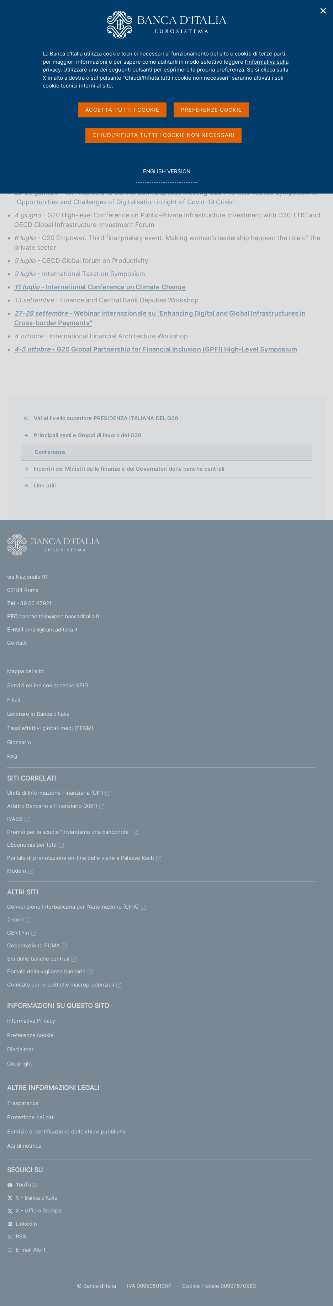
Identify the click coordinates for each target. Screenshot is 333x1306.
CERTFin (18, 932)
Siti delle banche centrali (38, 958)
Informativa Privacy (31, 1020)
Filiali (13, 699)
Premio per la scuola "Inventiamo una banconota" (69, 832)
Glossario (19, 742)
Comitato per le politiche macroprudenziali (60, 984)
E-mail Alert (26, 1249)
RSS (16, 1236)
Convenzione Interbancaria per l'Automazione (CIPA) (73, 906)
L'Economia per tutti (32, 844)
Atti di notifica (24, 1145)
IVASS (14, 818)
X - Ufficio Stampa (34, 1210)
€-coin (15, 919)
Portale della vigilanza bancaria (46, 971)
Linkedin (22, 1223)
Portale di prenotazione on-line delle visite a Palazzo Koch (80, 858)
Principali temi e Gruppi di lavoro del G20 (87, 435)
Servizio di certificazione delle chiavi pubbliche (66, 1131)
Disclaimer (20, 1049)
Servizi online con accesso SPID (47, 685)
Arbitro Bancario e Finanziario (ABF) (52, 806)
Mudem (16, 870)
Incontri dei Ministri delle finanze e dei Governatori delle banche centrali (129, 468)
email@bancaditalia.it (51, 629)
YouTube (22, 1184)
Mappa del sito (25, 671)
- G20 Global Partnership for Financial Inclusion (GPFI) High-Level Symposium (155, 349)
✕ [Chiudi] (323, 10)
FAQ (12, 756)
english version (166, 175)
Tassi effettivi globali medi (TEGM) (50, 728)
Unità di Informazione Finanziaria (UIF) (55, 792)
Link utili (45, 485)
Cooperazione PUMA (33, 945)
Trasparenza (22, 1103)
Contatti (17, 642)
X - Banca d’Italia (32, 1197)
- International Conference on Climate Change (100, 287)
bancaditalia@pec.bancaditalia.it (59, 616)
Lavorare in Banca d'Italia (38, 713)
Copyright (19, 1063)
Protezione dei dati (31, 1117)
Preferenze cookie (30, 1035)
